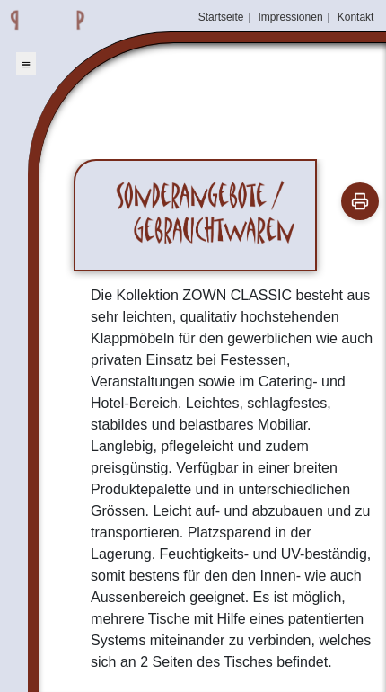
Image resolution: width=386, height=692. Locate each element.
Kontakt (356, 17)
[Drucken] (360, 201)
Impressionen (291, 17)
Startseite (221, 17)
